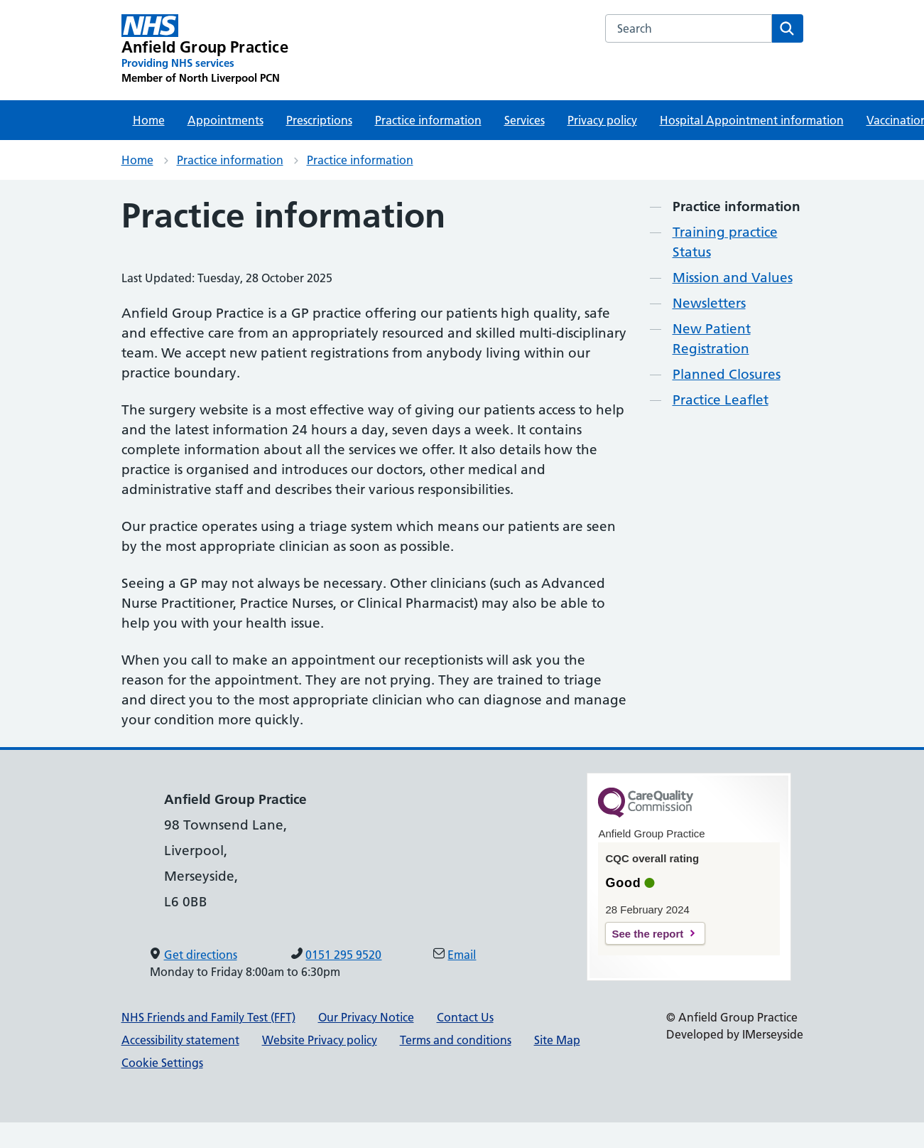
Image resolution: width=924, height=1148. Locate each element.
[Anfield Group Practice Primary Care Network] (204, 49)
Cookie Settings (162, 1063)
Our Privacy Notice (366, 1017)
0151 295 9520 (343, 955)
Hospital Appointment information (752, 120)
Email (461, 955)
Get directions (200, 955)
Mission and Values (733, 277)
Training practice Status (725, 242)
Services (524, 120)
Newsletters (709, 303)
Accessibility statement (180, 1040)
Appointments (225, 120)
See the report (647, 934)
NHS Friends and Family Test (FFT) (208, 1017)
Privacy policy (602, 120)
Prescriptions (319, 120)
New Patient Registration (712, 339)
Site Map (557, 1040)
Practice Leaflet (720, 400)
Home (149, 120)
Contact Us (465, 1017)
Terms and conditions (455, 1040)
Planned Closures (727, 374)
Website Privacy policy (319, 1040)
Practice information (428, 120)
